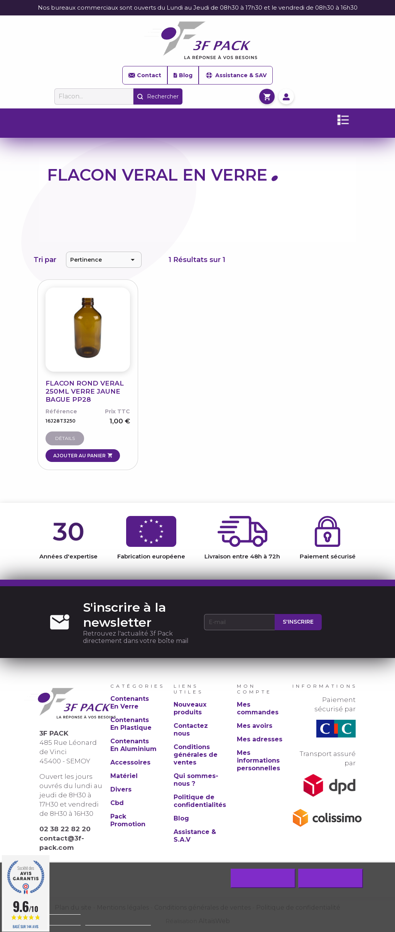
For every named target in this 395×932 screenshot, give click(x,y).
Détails (65, 438)
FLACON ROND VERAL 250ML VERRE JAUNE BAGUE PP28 (85, 391)
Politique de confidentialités (200, 801)
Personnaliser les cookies (118, 921)
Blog (183, 75)
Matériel (124, 776)
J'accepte (330, 878)
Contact (144, 75)
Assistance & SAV (236, 75)
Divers (121, 789)
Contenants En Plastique (131, 723)
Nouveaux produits (190, 708)
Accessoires (130, 762)
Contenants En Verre (129, 702)
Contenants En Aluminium (133, 745)
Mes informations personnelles (258, 760)
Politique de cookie (56, 911)
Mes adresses (259, 739)
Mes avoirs (254, 725)
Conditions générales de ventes (196, 754)
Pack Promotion (127, 820)
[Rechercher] (93, 96)
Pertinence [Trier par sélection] (103, 259)
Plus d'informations (56, 921)
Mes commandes (258, 708)
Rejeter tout (263, 878)
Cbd (117, 803)
